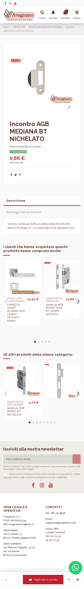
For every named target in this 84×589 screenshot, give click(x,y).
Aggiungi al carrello (43, 579)
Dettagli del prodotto (23, 212)
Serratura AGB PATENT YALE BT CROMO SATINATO (54, 309)
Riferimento (17, 146)
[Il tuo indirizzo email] (38, 459)
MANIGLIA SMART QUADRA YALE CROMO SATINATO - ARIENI (16, 312)
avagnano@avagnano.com (60, 522)
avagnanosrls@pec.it (21, 524)
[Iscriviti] (77, 459)
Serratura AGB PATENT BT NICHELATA (15, 411)
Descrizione (15, 200)
